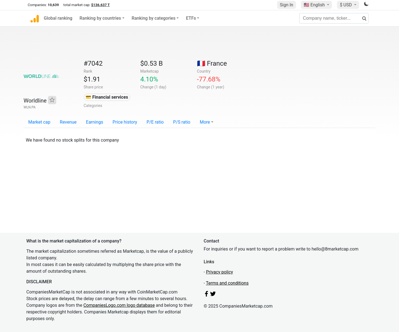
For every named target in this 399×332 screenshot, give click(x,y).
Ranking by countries (100, 18)
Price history (124, 122)
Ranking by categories (153, 18)
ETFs (191, 18)
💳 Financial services (107, 97)
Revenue (68, 122)
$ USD (346, 4)
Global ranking (58, 18)
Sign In (286, 4)
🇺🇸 (315, 4)
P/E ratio (155, 122)
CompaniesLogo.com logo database (119, 305)
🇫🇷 (212, 63)
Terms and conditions (227, 283)
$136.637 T (100, 5)
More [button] (205, 122)
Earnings (94, 122)
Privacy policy (219, 272)
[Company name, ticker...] (334, 18)
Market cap (39, 122)
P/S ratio (181, 122)
